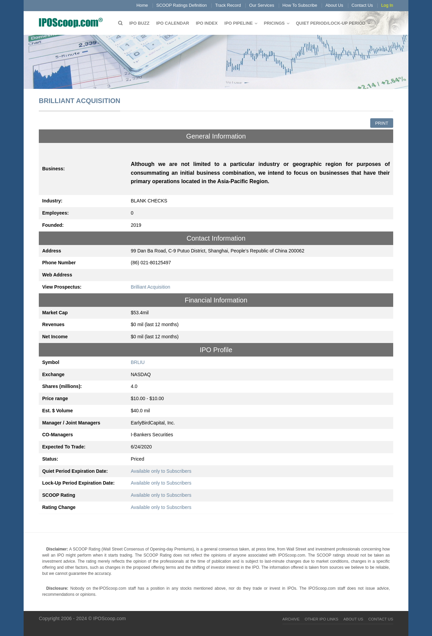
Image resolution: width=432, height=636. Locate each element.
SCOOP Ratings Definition (181, 5)
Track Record (228, 5)
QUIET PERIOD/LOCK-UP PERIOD (331, 23)
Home (142, 5)
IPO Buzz (139, 23)
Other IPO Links (322, 619)
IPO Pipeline (238, 23)
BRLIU (138, 362)
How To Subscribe (299, 5)
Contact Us (362, 5)
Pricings (274, 23)
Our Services (261, 5)
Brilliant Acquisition (150, 287)
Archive (291, 619)
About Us (334, 5)
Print (381, 123)
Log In (387, 5)
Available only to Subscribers (161, 471)
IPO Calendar (172, 23)
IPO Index (207, 23)
